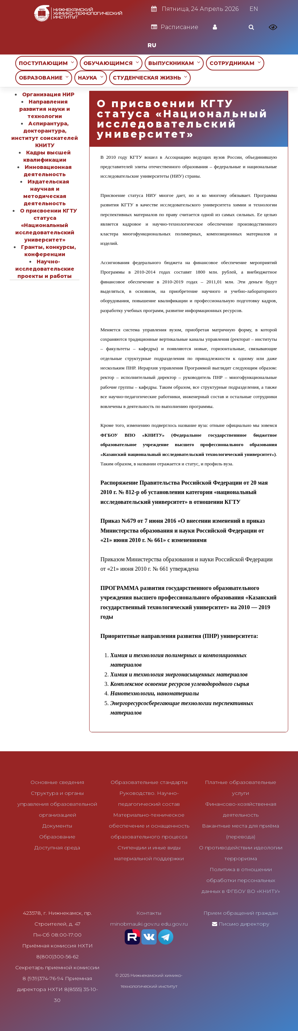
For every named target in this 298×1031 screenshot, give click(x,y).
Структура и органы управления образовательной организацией (57, 804)
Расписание (174, 27)
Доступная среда (57, 847)
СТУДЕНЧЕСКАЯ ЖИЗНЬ (150, 77)
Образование (57, 836)
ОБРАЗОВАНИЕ (44, 77)
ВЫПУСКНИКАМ (174, 63)
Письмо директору (244, 924)
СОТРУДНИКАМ (235, 63)
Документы (57, 825)
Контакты (148, 913)
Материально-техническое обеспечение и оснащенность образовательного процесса (149, 826)
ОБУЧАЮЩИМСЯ (111, 63)
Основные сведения (57, 782)
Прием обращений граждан (240, 913)
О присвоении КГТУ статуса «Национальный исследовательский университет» (46, 225)
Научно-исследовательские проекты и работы (44, 268)
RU (152, 45)
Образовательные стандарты (149, 782)
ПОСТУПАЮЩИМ (46, 63)
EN (253, 8)
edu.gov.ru (174, 924)
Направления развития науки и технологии (44, 109)
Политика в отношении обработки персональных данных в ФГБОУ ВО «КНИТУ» (241, 880)
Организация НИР (48, 94)
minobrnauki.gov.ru (135, 924)
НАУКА (90, 77)
